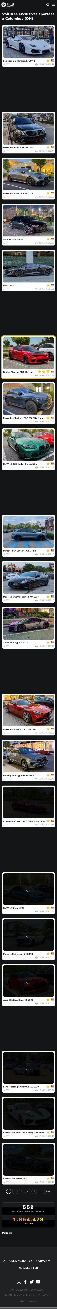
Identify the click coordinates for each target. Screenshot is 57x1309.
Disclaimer (28, 1301)
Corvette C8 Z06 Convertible (29, 821)
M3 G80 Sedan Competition (23, 464)
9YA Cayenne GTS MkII (24, 550)
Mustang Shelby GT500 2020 (24, 1086)
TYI (7, 64)
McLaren (7, 285)
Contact (43, 1261)
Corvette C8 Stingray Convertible (32, 1132)
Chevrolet (8, 821)
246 (48, 1191)
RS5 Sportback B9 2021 (21, 1000)
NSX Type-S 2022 (19, 642)
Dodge (6, 372)
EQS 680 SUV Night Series (37, 418)
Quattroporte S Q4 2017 (26, 596)
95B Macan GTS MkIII (23, 954)
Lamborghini (9, 60)
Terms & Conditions (18, 1294)
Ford (5, 1086)
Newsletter (28, 1268)
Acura (6, 642)
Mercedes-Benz (11, 147)
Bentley (7, 775)
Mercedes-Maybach (13, 418)
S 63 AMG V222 (27, 147)
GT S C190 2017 (28, 729)
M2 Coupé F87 (16, 908)
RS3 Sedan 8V (16, 239)
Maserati (7, 596)
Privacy (44, 1294)
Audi (5, 239)
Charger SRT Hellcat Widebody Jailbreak (32, 372)
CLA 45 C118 (26, 193)
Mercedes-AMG (11, 193)
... (40, 1191)
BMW (6, 464)
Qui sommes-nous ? (17, 1261)
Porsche (7, 550)
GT (14, 285)
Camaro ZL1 (20, 1178)
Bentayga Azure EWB (23, 775)
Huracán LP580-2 (26, 60)
